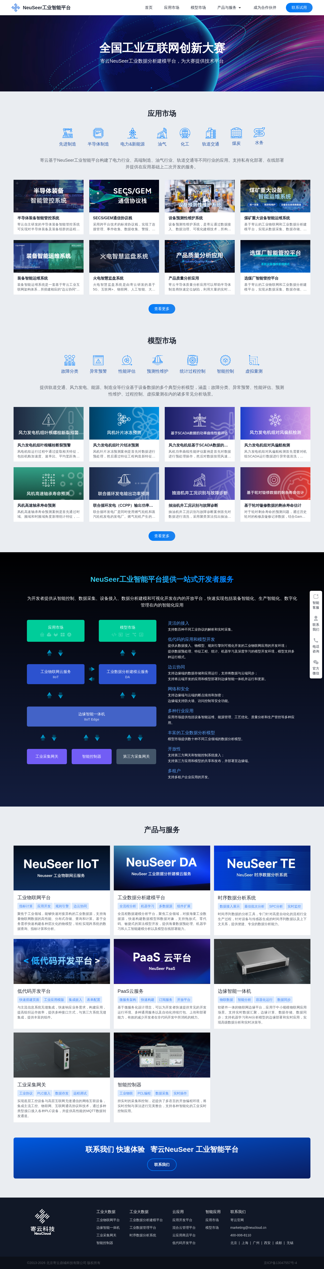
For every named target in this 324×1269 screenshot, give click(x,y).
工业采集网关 (46, 756)
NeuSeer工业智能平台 (41, 7)
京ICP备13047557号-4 (280, 1263)
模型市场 (198, 7)
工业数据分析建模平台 (146, 1220)
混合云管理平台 (184, 1227)
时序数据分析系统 (143, 1235)
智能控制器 (91, 756)
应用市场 (171, 7)
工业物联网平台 (108, 1220)
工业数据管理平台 (143, 1227)
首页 (149, 7)
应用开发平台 (182, 1220)
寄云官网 (237, 1220)
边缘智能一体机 (108, 1227)
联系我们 (161, 1165)
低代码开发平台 (184, 1243)
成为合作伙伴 (265, 7)
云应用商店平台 (184, 1235)
